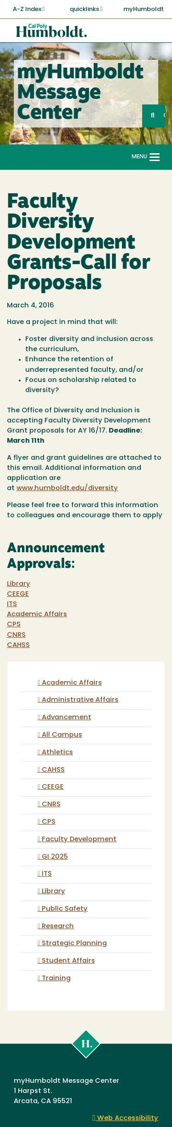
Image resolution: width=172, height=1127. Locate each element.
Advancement (66, 717)
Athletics (57, 752)
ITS (12, 604)
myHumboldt (143, 9)
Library (18, 584)
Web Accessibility (126, 1118)
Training (56, 978)
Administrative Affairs (80, 700)
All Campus (62, 735)
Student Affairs (68, 961)
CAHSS (18, 645)
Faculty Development (79, 839)
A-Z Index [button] (29, 9)
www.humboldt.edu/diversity (67, 488)
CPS (14, 624)
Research (58, 926)
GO (164, 115)
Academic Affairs (37, 614)
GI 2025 (55, 857)
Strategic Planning (74, 943)
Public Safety (65, 909)
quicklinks (86, 9)
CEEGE (18, 594)
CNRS (16, 635)
